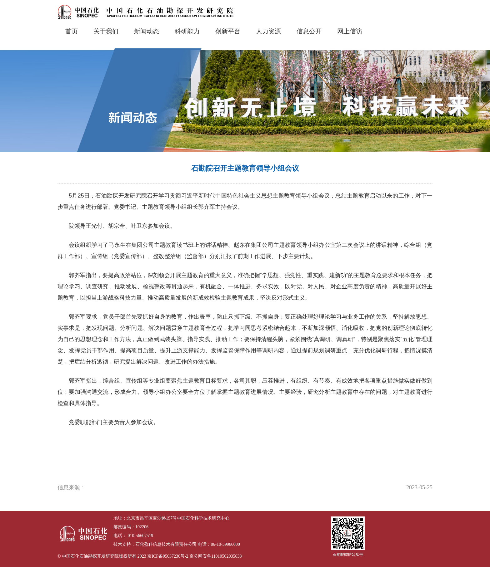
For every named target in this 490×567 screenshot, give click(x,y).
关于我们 (105, 31)
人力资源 (268, 31)
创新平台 (227, 31)
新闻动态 (146, 31)
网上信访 (349, 31)
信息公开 (309, 31)
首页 (71, 31)
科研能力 (187, 31)
